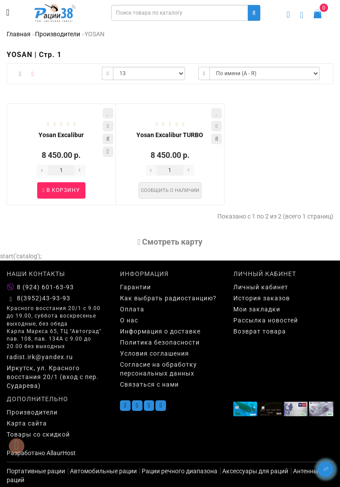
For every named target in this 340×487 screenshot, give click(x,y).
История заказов (261, 298)
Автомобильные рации (103, 471)
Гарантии (135, 287)
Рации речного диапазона (179, 471)
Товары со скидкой (38, 434)
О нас (129, 320)
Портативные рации (36, 471)
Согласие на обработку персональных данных (158, 369)
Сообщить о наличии (170, 190)
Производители (57, 34)
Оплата (132, 309)
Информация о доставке (160, 331)
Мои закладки (256, 309)
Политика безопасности (160, 342)
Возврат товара (259, 331)
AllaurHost (61, 452)
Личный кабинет (260, 287)
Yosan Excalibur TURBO (169, 134)
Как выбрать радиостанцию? (168, 298)
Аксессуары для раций (255, 471)
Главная (19, 34)
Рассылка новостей (265, 320)
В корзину (61, 190)
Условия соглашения (154, 353)
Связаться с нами (149, 384)
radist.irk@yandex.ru (40, 356)
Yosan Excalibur (61, 134)
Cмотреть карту (170, 241)
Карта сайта (27, 423)
